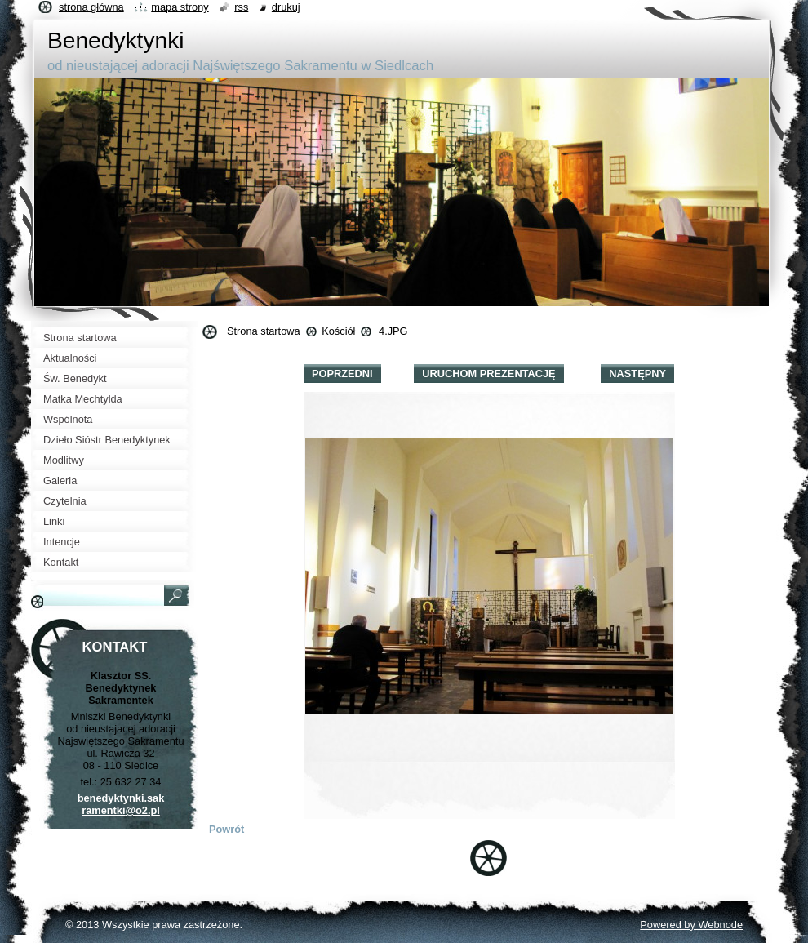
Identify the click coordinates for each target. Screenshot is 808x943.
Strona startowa (263, 331)
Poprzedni (342, 373)
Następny (637, 373)
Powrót (226, 829)
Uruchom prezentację (488, 373)
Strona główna (91, 7)
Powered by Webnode (691, 925)
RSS (241, 7)
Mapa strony (179, 7)
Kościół (338, 331)
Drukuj (286, 7)
